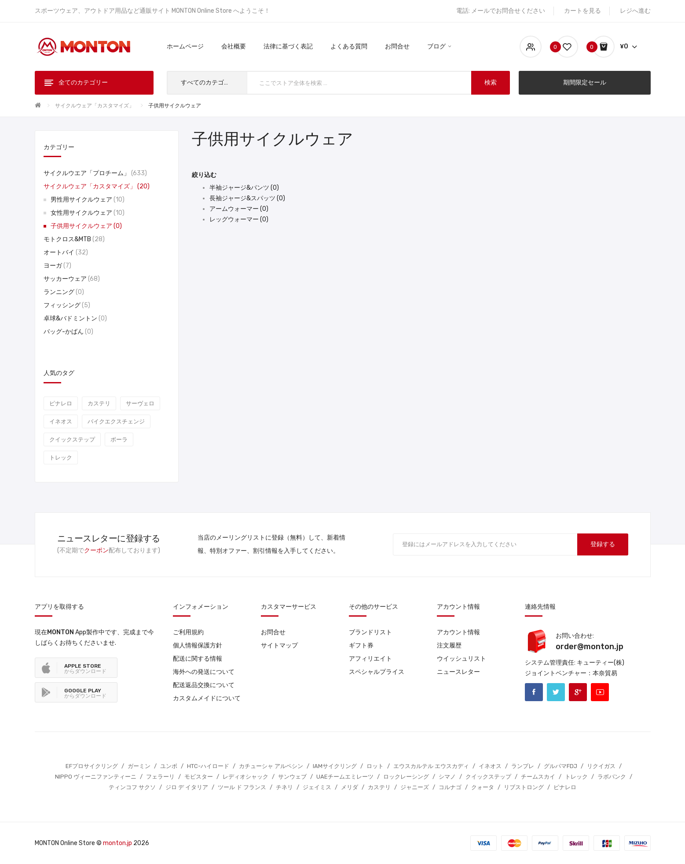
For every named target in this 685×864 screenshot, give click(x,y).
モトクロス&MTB (74, 239)
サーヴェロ (140, 403)
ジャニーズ (414, 787)
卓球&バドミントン (75, 318)
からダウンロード (85, 668)
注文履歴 (449, 645)
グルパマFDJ (560, 766)
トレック (60, 457)
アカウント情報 (458, 632)
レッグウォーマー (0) (238, 219)
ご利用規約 (188, 632)
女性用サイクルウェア (88, 213)
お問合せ (273, 632)
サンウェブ (292, 776)
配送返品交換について (203, 685)
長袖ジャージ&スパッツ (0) (247, 198)
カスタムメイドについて (207, 698)
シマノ (447, 776)
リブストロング (524, 787)
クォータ (482, 787)
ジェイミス (317, 787)
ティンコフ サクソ (132, 787)
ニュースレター (458, 672)
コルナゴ (450, 787)
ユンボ (168, 766)
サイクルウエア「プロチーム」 (95, 173)
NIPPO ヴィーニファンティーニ (95, 776)
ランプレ (522, 766)
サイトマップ (279, 645)
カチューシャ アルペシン (271, 766)
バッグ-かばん (68, 331)
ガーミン (139, 766)
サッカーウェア (72, 279)
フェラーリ (160, 776)
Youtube (600, 692)
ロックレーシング (406, 776)
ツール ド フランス (242, 787)
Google (578, 692)
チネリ (284, 787)
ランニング (64, 292)
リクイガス (601, 766)
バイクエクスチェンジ (116, 421)
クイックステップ (72, 439)
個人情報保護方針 (197, 645)
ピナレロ (60, 403)
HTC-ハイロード (208, 766)
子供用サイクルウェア (174, 106)
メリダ (349, 787)
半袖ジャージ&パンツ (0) (244, 187)
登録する (602, 544)
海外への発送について (203, 672)
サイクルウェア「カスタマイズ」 (94, 106)
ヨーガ (57, 265)
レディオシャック (245, 776)
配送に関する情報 (197, 658)
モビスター (198, 776)
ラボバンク (611, 776)
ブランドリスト (370, 632)
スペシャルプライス (376, 672)
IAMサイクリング (335, 766)
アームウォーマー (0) (238, 209)
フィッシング (67, 305)
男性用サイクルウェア (88, 199)
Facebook (534, 692)
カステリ (99, 403)
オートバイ (66, 252)
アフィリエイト (370, 658)
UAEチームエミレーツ (345, 776)
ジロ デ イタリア (186, 787)
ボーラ (119, 439)
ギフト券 (361, 645)
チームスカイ (538, 776)
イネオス (60, 421)
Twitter (556, 692)
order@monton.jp (589, 646)
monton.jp (117, 843)
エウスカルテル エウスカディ (431, 766)
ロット (375, 766)
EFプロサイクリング (92, 766)
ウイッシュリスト (461, 658)
